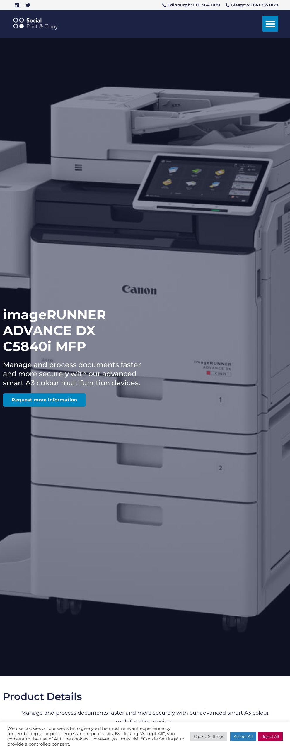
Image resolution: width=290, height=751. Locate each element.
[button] (270, 24)
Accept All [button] (243, 736)
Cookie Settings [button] (209, 736)
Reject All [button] (270, 736)
